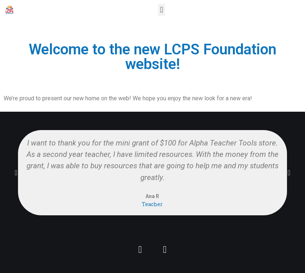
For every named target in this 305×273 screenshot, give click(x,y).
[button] (161, 10)
